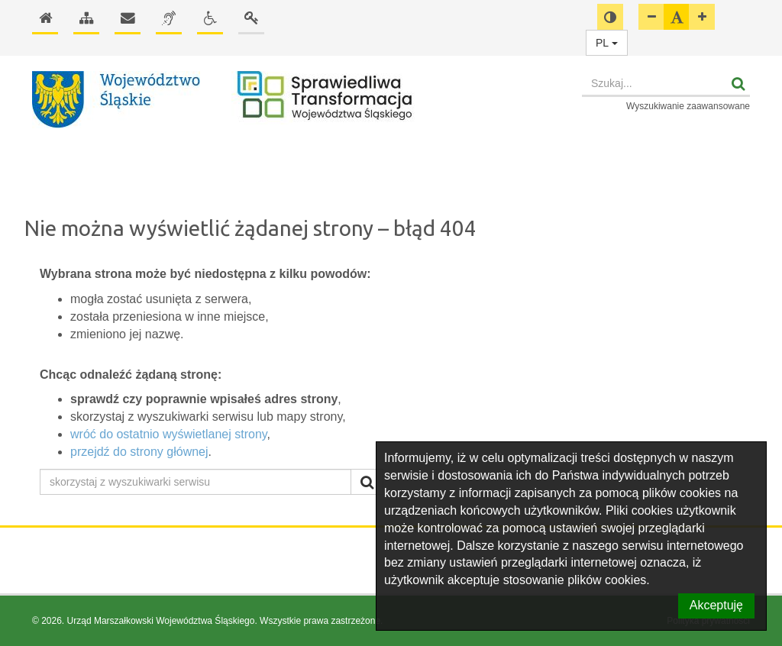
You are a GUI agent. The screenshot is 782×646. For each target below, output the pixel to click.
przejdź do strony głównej (139, 451)
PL (607, 43)
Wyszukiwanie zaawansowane (688, 106)
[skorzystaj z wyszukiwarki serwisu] (195, 482)
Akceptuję (716, 605)
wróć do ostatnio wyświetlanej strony (168, 434)
